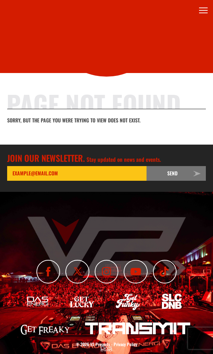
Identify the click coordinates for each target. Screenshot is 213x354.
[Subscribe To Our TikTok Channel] (165, 271)
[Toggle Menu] (203, 10)
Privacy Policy (125, 344)
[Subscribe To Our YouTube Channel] (135, 271)
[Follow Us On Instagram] (106, 271)
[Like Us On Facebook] (48, 271)
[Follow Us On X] (77, 271)
